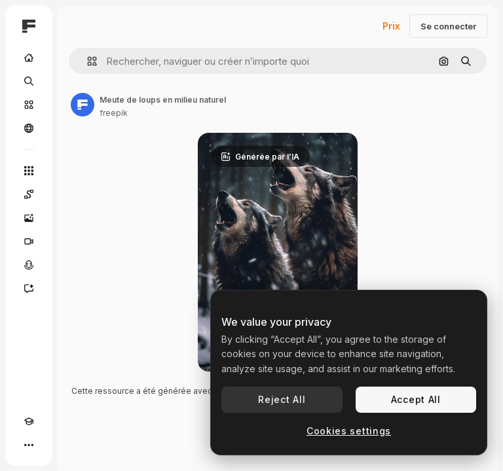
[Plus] (28, 444)
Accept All (416, 399)
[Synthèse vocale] (28, 264)
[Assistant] (28, 288)
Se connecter (448, 26)
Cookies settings (349, 430)
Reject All (281, 399)
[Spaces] (28, 194)
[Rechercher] (28, 81)
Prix (391, 25)
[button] (87, 61)
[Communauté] (28, 128)
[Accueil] (28, 57)
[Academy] (28, 421)
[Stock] (28, 104)
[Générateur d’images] (28, 217)
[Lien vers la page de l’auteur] (82, 104)
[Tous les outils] (28, 170)
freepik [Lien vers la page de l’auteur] (114, 113)
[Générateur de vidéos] (28, 241)
